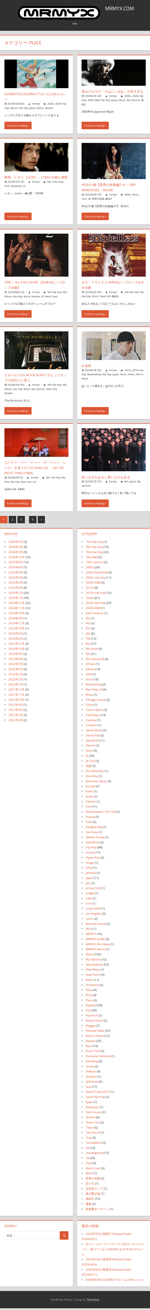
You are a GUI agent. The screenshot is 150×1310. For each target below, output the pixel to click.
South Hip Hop (95, 1098)
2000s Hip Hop (95, 579)
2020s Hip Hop (95, 604)
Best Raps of (94, 691)
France (90, 818)
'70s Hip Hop (94, 543)
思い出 (90, 1185)
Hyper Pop (93, 859)
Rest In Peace (95, 1037)
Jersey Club (93, 890)
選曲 (88, 1205)
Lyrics (89, 920)
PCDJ (89, 997)
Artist (89, 681)
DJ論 (88, 767)
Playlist (90, 1007)
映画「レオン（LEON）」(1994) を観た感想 (35, 181)
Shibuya (91, 1073)
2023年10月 (17, 630)
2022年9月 (16, 655)
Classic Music (94, 711)
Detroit (90, 747)
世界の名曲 (98, 200)
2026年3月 (16, 554)
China (89, 706)
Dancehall (92, 742)
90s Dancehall (95, 661)
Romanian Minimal (98, 1058)
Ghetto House (95, 839)
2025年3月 (16, 589)
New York (105, 298)
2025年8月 (16, 569)
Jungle (90, 895)
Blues (89, 696)
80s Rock (92, 650)
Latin (89, 900)
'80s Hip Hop (53, 479)
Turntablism (94, 1144)
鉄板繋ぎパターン (97, 1211)
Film (54, 188)
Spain (89, 1104)
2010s (127, 372)
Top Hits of (93, 1134)
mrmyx (36, 103)
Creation (91, 727)
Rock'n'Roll (93, 1053)
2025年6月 (16, 574)
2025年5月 (16, 579)
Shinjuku (91, 1078)
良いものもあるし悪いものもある (111, 478)
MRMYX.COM (119, 8)
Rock (89, 1048)
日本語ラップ (94, 1190)
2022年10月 (17, 650)
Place (89, 1002)
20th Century (94, 615)
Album (14, 108)
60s (88, 635)
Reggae (91, 1027)
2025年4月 (16, 584)
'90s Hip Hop (54, 293)
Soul (84, 200)
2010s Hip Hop (95, 594)
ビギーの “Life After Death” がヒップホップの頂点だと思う (35, 379)
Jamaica (91, 874)
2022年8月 (16, 661)
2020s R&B (93, 610)
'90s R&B (92, 559)
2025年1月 (16, 600)
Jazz (88, 885)
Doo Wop (92, 778)
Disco (89, 752)
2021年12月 (17, 691)
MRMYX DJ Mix (95, 941)
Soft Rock (92, 1083)
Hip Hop (23, 108)
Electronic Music (96, 783)
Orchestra (92, 987)
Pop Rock (92, 1017)
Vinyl (89, 1165)
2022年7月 (16, 666)
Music (40, 108)
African (90, 666)
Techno (90, 1119)
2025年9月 (16, 564)
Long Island (93, 910)
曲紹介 (108, 200)
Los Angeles (94, 915)
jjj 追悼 (87, 367)
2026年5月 (16, 543)
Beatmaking (94, 376)
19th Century (94, 564)
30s (88, 620)
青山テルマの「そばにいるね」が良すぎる (113, 93)
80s (63, 479)
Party (89, 991)
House (90, 854)
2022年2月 (16, 681)
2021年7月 (16, 717)
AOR (89, 676)
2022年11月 (17, 645)
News (131, 376)
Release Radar (95, 1032)
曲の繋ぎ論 (93, 1195)
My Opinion (133, 105)
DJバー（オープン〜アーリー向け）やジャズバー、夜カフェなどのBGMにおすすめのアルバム (113, 1251)
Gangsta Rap (94, 829)
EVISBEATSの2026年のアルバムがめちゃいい (35, 96)
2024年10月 (17, 615)
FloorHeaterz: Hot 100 (101, 813)
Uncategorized (95, 1154)
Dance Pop (93, 737)
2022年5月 (16, 676)
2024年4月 (16, 620)
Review (49, 108)
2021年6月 (16, 722)
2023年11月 (17, 625)
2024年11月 (17, 610)
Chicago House (95, 701)
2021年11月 (17, 696)
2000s (127, 101)
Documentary (95, 773)
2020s (50, 103)
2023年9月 (16, 635)
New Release (94, 966)
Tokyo (90, 1129)
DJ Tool (90, 762)
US (24, 192)
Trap (89, 1139)
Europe (90, 788)
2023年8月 (16, 640)
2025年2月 (16, 594)
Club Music (93, 717)
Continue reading (17, 127)
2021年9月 (16, 706)
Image (90, 864)
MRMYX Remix (95, 951)
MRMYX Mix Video (98, 946)
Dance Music (94, 732)
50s (88, 630)
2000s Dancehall (97, 574)
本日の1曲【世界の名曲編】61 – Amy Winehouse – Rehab (113, 188)
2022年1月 (16, 686)
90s (49, 188)
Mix (88, 930)
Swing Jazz (92, 1109)
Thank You (92, 1124)
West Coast (51, 298)
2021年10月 (17, 701)
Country (91, 722)
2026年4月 (16, 548)
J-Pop (89, 869)
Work (89, 1175)
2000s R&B (93, 105)
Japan (32, 108)
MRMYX (91, 936)
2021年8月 (16, 711)
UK (89, 200)
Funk (89, 824)
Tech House (93, 1114)
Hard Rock (92, 844)
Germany (92, 834)
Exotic (90, 798)
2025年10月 (17, 559)
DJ (87, 757)
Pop (88, 1012)
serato (90, 1068)
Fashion (91, 803)
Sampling (16, 192)
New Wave (93, 971)
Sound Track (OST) (98, 1093)
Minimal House (96, 925)
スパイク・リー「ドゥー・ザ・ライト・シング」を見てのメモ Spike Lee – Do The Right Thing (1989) (35, 469)
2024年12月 (17, 604)
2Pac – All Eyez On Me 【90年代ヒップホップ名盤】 (36, 286)
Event (89, 793)
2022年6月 (16, 671)
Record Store (94, 1022)
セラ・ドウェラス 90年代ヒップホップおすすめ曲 (113, 286)
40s (88, 625)
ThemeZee (93, 1301)
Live (88, 905)
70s (88, 640)
